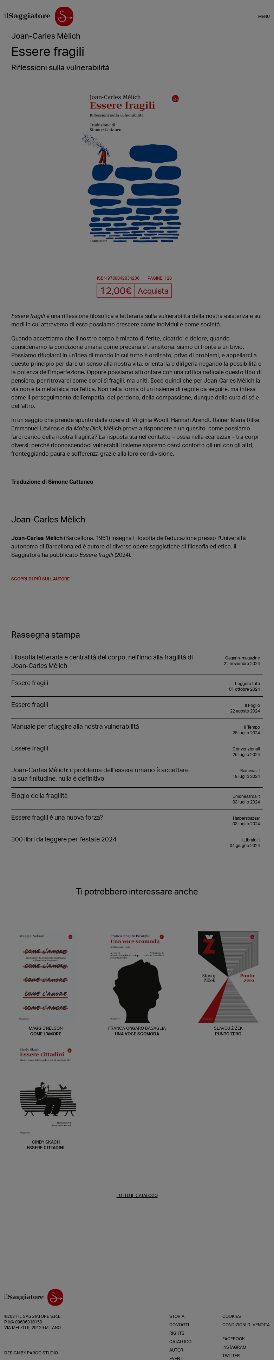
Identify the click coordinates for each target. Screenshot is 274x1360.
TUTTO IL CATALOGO (137, 1195)
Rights (176, 1333)
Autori (176, 1350)
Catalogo (180, 1342)
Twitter (231, 1356)
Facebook (233, 1339)
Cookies (231, 1316)
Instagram (234, 1347)
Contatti (179, 1325)
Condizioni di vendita (246, 1325)
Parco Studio (42, 1353)
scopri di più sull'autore (40, 579)
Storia (176, 1316)
